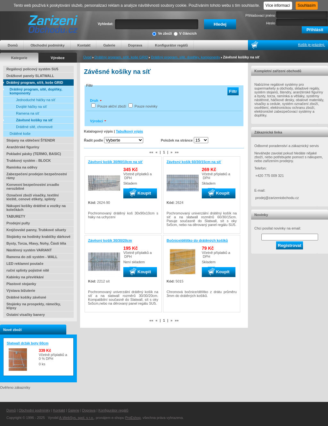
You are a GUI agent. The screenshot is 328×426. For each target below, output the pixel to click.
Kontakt (84, 45)
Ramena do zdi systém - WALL (32, 257)
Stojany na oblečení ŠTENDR (30, 140)
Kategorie (19, 58)
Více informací (278, 5)
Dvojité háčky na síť (31, 107)
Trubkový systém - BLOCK (28, 160)
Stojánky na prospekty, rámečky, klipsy (33, 306)
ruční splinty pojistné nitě (27, 270)
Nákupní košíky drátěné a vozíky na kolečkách (36, 208)
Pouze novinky (146, 106)
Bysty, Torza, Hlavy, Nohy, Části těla (36, 243)
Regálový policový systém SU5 (32, 69)
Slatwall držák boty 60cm (27, 343)
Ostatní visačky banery (25, 315)
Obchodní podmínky (47, 45)
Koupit (140, 193)
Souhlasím (307, 5)
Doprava (135, 45)
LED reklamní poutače (25, 263)
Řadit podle (93, 140)
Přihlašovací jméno (260, 15)
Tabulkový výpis (129, 131)
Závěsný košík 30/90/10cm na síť (115, 162)
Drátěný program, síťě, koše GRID (121, 57)
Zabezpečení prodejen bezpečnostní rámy (36, 176)
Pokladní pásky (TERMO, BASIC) (33, 154)
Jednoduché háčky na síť (35, 100)
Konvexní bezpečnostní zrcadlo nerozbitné (32, 186)
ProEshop (133, 418)
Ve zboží (162, 33)
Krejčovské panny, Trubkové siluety (36, 230)
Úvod (87, 57)
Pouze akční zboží (111, 106)
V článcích (185, 33)
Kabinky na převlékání (25, 277)
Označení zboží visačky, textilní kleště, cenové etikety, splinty (32, 197)
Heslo (270, 23)
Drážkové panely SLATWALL (30, 76)
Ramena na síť (27, 113)
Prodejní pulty (18, 223)
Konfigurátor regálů (171, 45)
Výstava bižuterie (20, 290)
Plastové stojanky (21, 284)
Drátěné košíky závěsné (26, 297)
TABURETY (15, 216)
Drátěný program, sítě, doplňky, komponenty (185, 57)
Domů (13, 45)
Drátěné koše (20, 133)
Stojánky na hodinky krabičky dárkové (38, 237)
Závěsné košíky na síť (34, 120)
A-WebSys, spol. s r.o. (76, 418)
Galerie (109, 45)
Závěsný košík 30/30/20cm (110, 240)
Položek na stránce (177, 140)
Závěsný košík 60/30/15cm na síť (194, 162)
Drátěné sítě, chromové (34, 127)
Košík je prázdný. (311, 45)
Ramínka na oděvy (21, 167)
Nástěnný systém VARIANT (29, 250)
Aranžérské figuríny (22, 147)
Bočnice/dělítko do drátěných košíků (197, 240)
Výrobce (57, 58)
